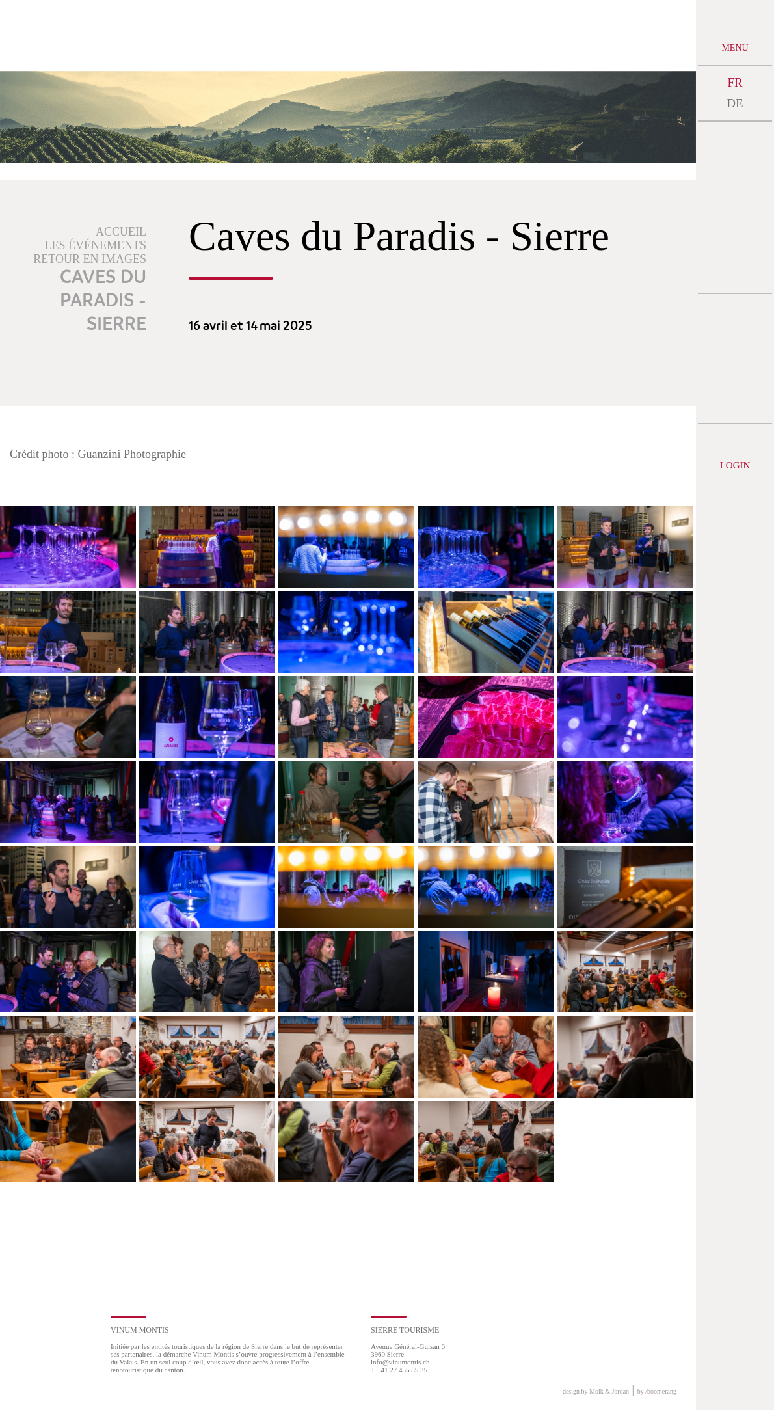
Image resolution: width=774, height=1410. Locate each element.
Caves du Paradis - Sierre (103, 301)
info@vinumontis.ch (400, 1362)
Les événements (96, 245)
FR (734, 82)
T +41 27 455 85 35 (399, 1370)
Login (735, 465)
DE (735, 103)
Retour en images (89, 258)
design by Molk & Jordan (596, 1391)
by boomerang (656, 1391)
